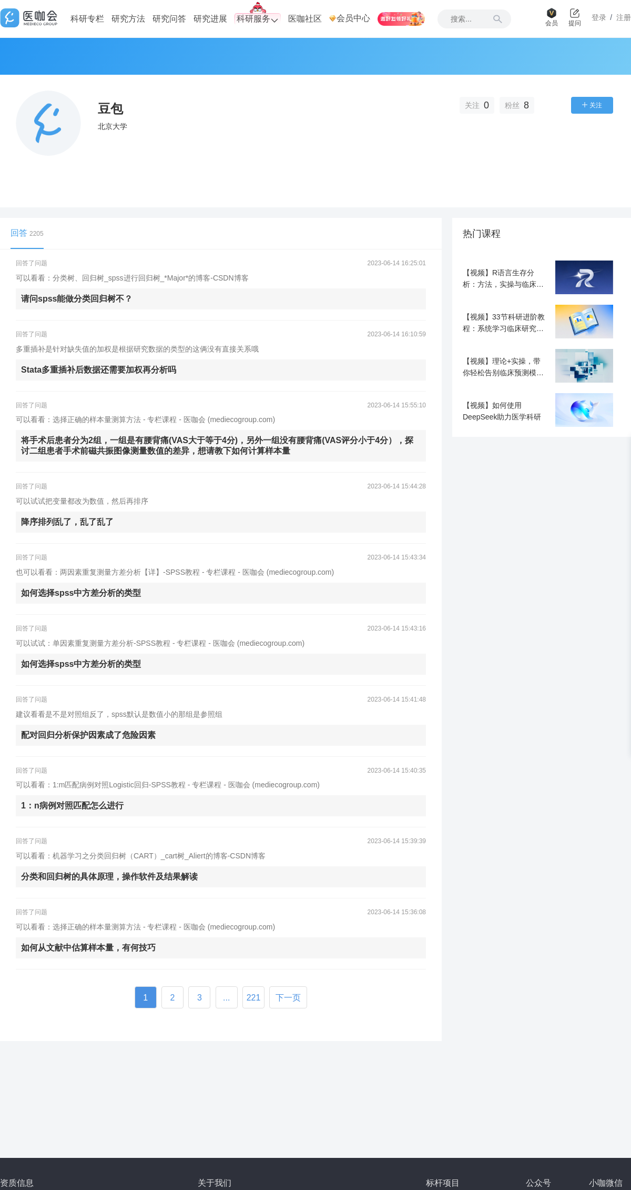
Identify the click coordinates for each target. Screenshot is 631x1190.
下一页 (288, 997)
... (226, 997)
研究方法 (128, 18)
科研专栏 (87, 18)
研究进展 (210, 18)
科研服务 (258, 19)
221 (254, 997)
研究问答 (169, 18)
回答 (27, 232)
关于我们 (214, 1182)
